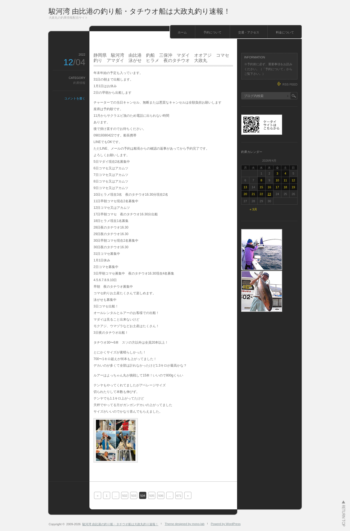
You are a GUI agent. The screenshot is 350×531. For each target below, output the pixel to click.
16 (269, 187)
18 (285, 187)
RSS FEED (290, 84)
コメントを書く (74, 98)
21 (253, 194)
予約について (212, 32)
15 (261, 187)
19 (293, 187)
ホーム (182, 32)
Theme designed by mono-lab (185, 524)
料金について (285, 32)
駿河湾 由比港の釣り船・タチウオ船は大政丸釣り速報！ (140, 11)
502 (124, 495)
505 (151, 495)
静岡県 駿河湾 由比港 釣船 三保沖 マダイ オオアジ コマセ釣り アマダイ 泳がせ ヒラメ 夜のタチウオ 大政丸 (161, 58)
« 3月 (253, 209)
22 (261, 194)
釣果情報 (79, 82)
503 (133, 495)
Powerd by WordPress (226, 524)
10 (277, 180)
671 (178, 495)
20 (245, 194)
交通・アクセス (248, 32)
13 (245, 187)
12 (293, 180)
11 (285, 180)
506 (160, 495)
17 (277, 187)
